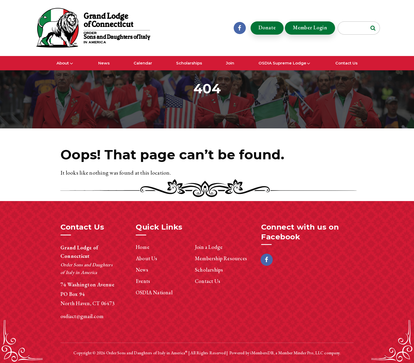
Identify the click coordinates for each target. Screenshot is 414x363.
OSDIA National (154, 292)
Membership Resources (221, 258)
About (63, 63)
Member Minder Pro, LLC (300, 353)
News (104, 63)
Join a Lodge (209, 247)
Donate (267, 27)
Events (143, 281)
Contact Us (346, 63)
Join (230, 63)
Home (142, 247)
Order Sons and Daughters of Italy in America (145, 353)
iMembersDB (261, 353)
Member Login (310, 27)
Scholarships (189, 63)
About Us (146, 258)
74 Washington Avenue (87, 284)
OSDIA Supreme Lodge (282, 63)
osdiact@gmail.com (81, 316)
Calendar (143, 63)
